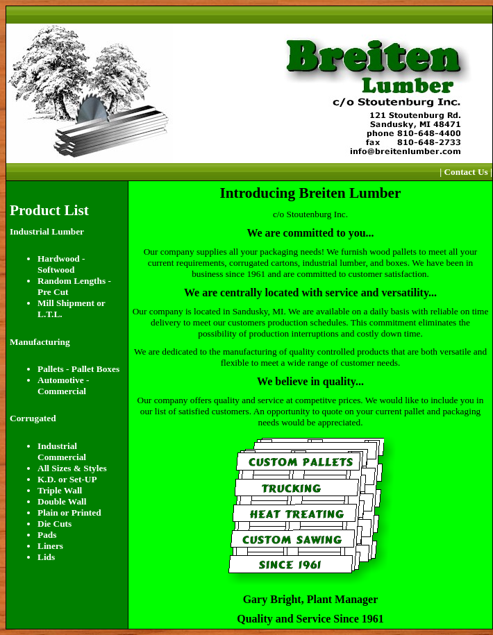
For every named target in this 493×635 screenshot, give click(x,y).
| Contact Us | (466, 172)
